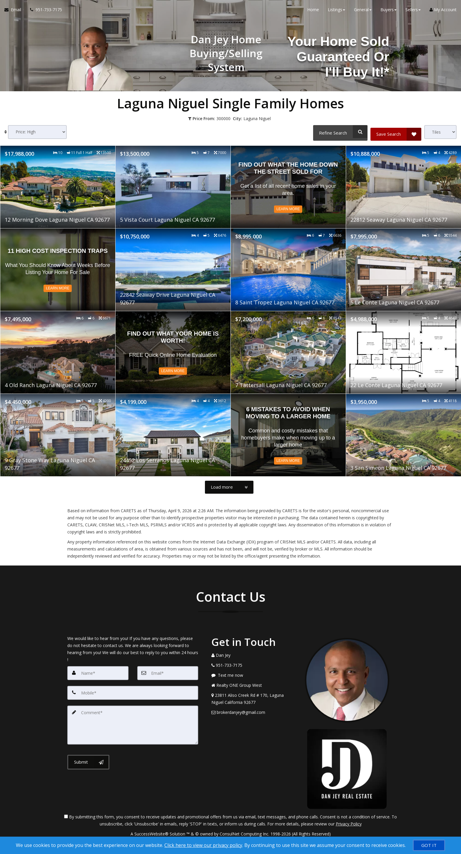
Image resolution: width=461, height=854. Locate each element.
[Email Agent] (15, 11)
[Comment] (132, 723)
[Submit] (88, 759)
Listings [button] (336, 11)
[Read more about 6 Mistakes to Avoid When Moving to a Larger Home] (288, 434)
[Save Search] (395, 131)
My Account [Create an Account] (443, 11)
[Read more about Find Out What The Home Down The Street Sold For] (288, 186)
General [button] (363, 11)
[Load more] (229, 486)
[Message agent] (253, 674)
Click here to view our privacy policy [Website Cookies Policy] (203, 845)
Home (313, 11)
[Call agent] (44, 11)
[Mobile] (132, 692)
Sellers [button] (413, 11)
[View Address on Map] (253, 698)
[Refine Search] (339, 131)
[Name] (97, 672)
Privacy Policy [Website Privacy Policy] (349, 823)
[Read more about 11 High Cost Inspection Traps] (57, 269)
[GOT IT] (429, 845)
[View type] (440, 132)
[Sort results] (37, 132)
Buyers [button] (388, 11)
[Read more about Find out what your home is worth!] (173, 352)
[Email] (167, 672)
